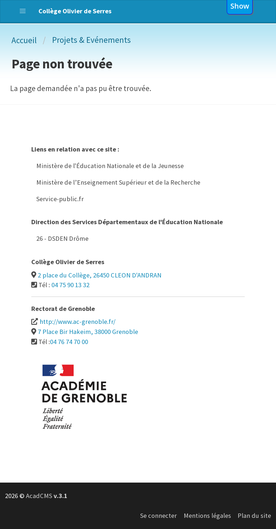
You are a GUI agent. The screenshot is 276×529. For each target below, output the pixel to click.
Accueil (24, 40)
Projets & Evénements (91, 40)
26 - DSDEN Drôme (62, 238)
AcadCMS (47, 496)
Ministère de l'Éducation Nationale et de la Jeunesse (110, 166)
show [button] (239, 6)
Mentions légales (207, 515)
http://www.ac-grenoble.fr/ (77, 321)
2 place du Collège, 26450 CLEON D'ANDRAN (99, 275)
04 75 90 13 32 (70, 285)
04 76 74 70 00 (69, 342)
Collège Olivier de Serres (74, 11)
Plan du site (254, 515)
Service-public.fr (60, 199)
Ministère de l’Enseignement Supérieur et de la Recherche (118, 182)
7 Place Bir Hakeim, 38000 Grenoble (88, 331)
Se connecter (158, 515)
